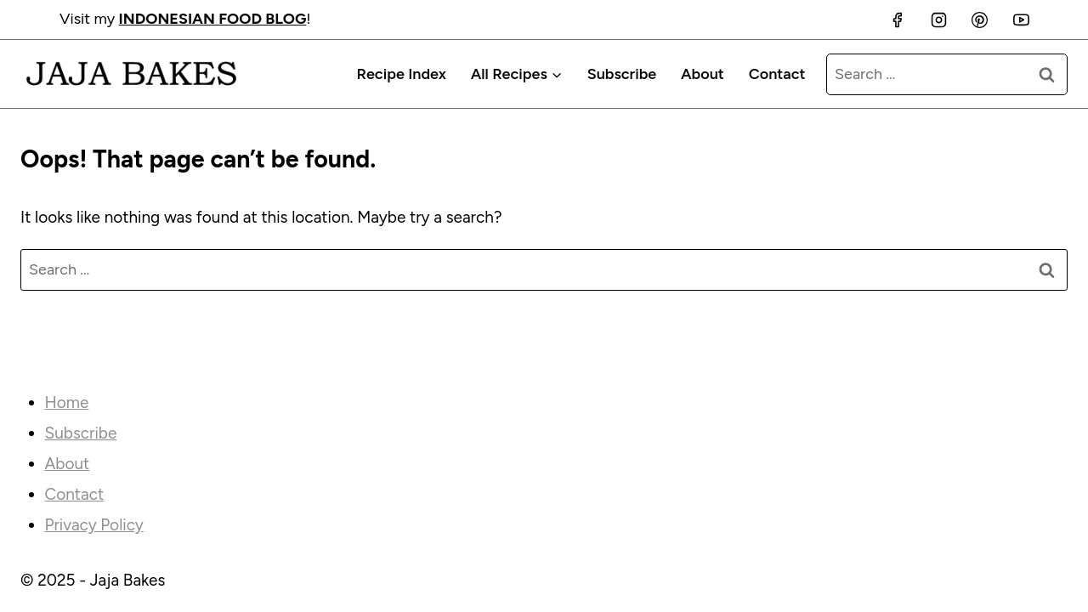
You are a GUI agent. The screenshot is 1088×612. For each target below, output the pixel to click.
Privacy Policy (94, 525)
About (702, 74)
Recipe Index (400, 74)
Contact (777, 74)
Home (67, 402)
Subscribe (622, 74)
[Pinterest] (980, 19)
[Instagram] (938, 19)
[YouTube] (1021, 19)
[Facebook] (897, 19)
